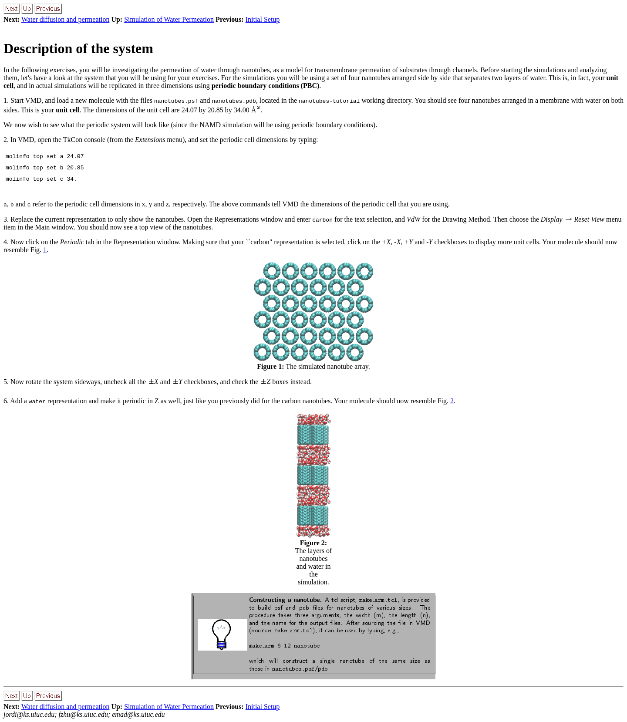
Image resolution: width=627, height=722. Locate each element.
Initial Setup (263, 19)
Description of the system (78, 48)
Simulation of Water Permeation (169, 19)
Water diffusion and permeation (65, 19)
